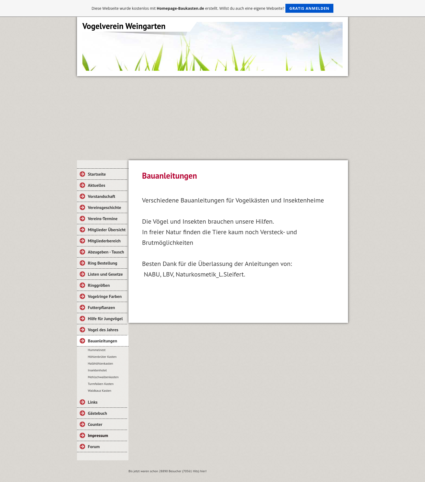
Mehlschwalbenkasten (103, 377)
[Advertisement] (212, 117)
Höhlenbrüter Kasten (102, 357)
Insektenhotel (97, 370)
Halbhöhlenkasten (100, 363)
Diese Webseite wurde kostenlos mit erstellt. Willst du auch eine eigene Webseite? (213, 8)
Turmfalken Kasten (101, 384)
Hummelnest (96, 350)
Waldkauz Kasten (99, 390)
